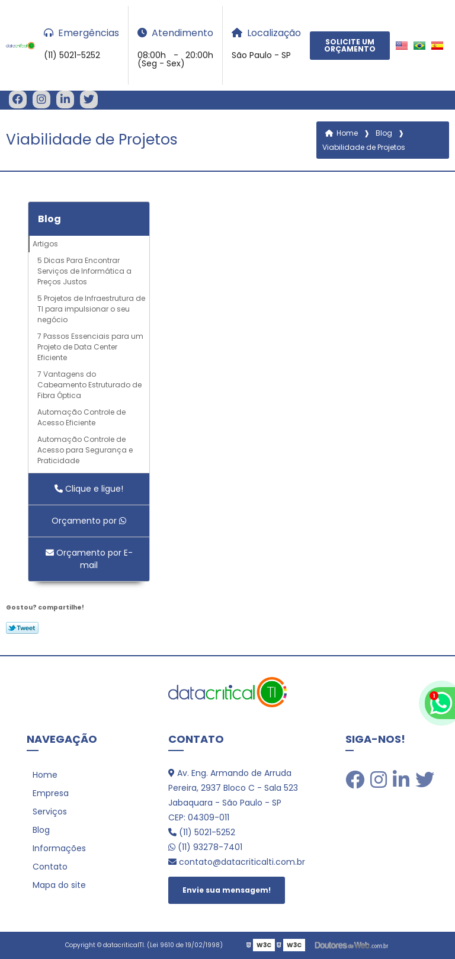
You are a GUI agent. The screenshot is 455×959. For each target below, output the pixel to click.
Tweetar (22, 628)
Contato (50, 867)
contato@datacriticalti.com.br (236, 862)
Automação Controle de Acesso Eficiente (81, 417)
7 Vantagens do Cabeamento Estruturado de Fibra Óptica (89, 384)
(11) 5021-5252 (201, 832)
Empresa (51, 793)
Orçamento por (89, 521)
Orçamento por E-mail (89, 559)
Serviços (50, 811)
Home (45, 775)
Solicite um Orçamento (350, 45)
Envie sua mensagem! (226, 890)
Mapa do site (59, 885)
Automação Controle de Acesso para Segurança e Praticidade (85, 450)
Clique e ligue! (89, 489)
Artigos (45, 244)
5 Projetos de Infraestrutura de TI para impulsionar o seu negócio (91, 309)
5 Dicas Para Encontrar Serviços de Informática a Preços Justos (84, 271)
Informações (59, 848)
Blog (49, 219)
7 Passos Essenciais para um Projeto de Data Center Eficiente (90, 347)
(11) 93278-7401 (205, 847)
